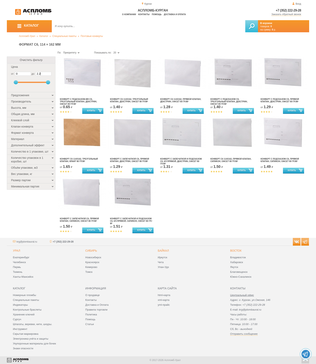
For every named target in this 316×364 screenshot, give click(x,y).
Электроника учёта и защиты (30, 338)
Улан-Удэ (163, 267)
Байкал (163, 250)
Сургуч (17, 319)
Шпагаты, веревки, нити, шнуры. (32, 324)
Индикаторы (20, 304)
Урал (16, 250)
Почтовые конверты (92, 36)
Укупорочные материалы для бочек (34, 343)
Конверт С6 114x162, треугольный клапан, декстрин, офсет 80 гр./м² (129, 100)
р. (274, 29)
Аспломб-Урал (27, 36)
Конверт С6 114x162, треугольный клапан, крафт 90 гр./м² (79, 160)
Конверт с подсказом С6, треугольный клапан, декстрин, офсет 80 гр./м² (228, 101)
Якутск (234, 267)
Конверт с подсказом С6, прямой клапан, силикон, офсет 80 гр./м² (280, 160)
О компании (129, 14)
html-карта (164, 295)
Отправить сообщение (244, 333)
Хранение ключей (23, 314)
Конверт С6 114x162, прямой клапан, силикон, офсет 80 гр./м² (230, 160)
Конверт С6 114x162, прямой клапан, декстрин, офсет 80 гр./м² (180, 100)
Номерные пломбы (24, 295)
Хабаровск (236, 262)
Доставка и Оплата (96, 304)
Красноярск (92, 262)
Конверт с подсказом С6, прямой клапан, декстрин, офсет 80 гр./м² (280, 100)
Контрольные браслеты (27, 309)
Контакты (144, 14)
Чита (161, 262)
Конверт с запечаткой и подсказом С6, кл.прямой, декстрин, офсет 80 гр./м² (181, 161)
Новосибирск (93, 257)
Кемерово (91, 267)
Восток (235, 250)
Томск (88, 271)
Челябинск (19, 262)
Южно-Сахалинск (240, 276)
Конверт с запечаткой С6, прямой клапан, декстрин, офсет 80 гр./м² (129, 160)
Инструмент (20, 329)
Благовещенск (238, 271)
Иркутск (162, 257)
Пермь (17, 267)
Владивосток (238, 257)
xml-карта (163, 299)
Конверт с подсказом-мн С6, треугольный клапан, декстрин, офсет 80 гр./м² (78, 101)
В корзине (266, 23)
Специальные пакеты (64, 36)
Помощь (156, 14)
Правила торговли (96, 309)
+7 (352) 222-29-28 (288, 10)
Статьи (89, 324)
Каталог (43, 36)
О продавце (92, 295)
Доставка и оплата (175, 14)
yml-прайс (164, 304)
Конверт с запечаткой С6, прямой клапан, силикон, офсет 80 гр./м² (79, 220)
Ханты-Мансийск (23, 276)
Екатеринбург (21, 257)
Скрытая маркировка (25, 333)
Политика (91, 314)
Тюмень (17, 271)
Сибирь (91, 250)
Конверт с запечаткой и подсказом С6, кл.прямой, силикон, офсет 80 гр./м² (131, 221)
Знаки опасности (23, 348)
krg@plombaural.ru (27, 241)
